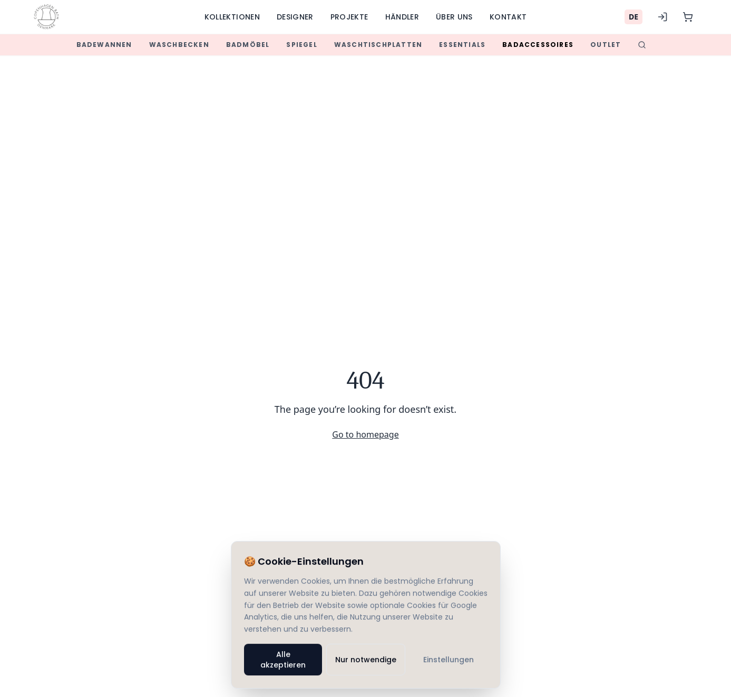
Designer (295, 17)
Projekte (349, 17)
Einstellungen (448, 660)
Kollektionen (232, 17)
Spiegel (301, 44)
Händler (402, 17)
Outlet (605, 44)
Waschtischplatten (378, 44)
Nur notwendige (365, 660)
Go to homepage (365, 434)
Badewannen (104, 44)
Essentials (462, 44)
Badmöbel (248, 44)
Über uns (454, 17)
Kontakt (508, 17)
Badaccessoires (537, 44)
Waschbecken (179, 44)
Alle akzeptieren (283, 660)
